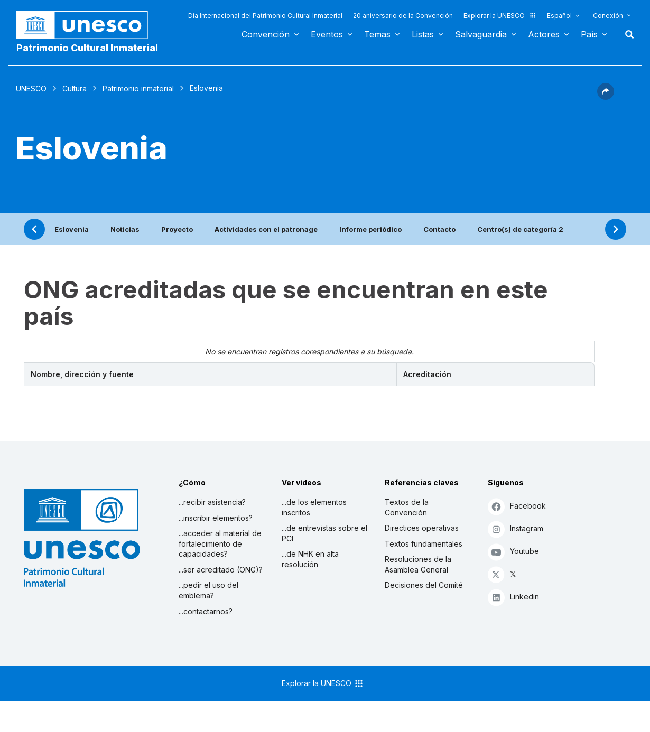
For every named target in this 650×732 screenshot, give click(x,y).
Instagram (515, 529)
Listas (423, 34)
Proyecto (177, 229)
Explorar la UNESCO (499, 16)
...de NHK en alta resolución (310, 559)
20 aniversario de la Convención (403, 16)
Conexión (608, 16)
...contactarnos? (206, 611)
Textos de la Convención (407, 507)
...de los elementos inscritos (314, 507)
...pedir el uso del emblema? (208, 590)
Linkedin (513, 597)
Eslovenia (71, 229)
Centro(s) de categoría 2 (520, 229)
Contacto (439, 229)
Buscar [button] (626, 34)
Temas (377, 34)
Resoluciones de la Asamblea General (418, 564)
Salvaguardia (481, 34)
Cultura (74, 88)
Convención (266, 34)
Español (559, 16)
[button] (605, 96)
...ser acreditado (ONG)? (221, 569)
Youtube (513, 551)
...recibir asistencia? (212, 502)
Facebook (517, 506)
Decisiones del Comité (424, 584)
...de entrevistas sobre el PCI (324, 533)
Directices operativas (422, 527)
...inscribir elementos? (216, 517)
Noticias (125, 229)
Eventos (327, 34)
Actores (544, 34)
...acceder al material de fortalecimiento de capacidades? (220, 543)
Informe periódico (370, 229)
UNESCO (31, 88)
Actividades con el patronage (266, 229)
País (589, 34)
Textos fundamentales (423, 543)
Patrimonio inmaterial (138, 88)
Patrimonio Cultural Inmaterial (87, 47)
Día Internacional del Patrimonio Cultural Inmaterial (265, 16)
